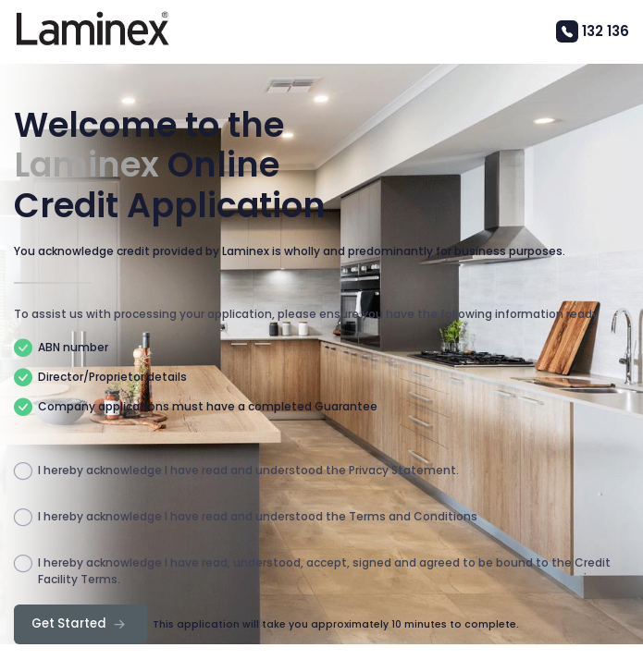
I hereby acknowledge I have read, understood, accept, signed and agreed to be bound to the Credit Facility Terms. (312, 571)
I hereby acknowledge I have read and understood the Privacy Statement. (236, 471)
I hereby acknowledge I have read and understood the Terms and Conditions (245, 517)
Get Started (80, 624)
